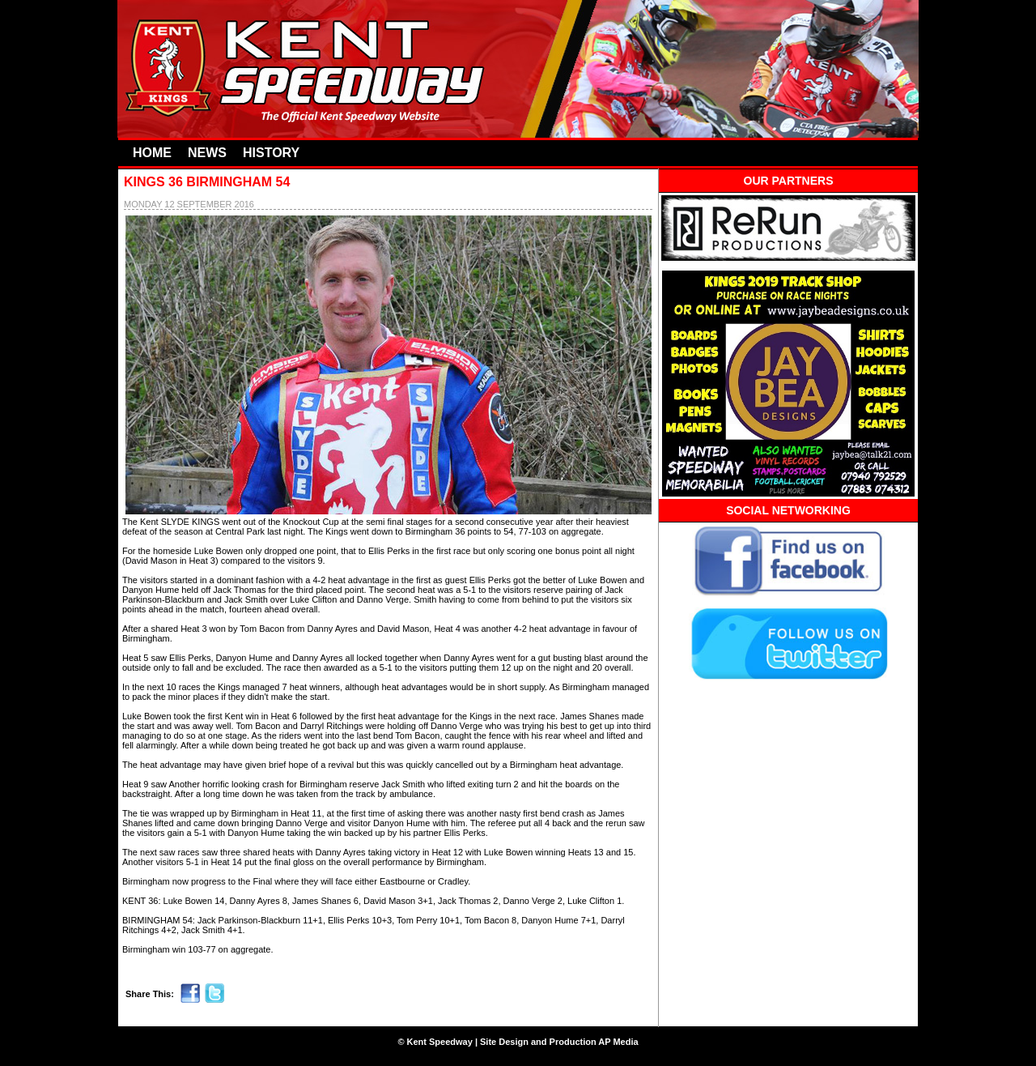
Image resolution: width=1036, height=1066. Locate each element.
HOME (152, 153)
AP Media (618, 1042)
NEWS (207, 153)
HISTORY (271, 153)
